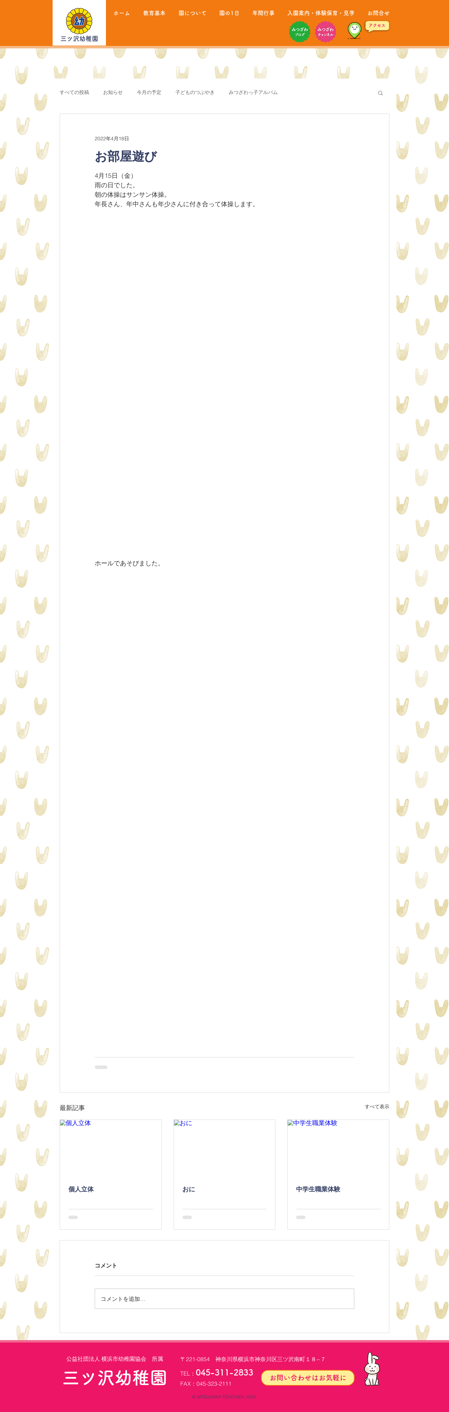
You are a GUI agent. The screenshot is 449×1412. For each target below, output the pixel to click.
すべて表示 (377, 1106)
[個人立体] (110, 1148)
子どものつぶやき (195, 92)
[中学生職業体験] (338, 1148)
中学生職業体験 (318, 1189)
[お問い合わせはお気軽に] (308, 1378)
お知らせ (113, 92)
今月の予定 (149, 92)
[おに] (224, 1148)
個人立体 (81, 1189)
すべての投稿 (74, 92)
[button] (380, 92)
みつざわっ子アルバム (253, 92)
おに (188, 1189)
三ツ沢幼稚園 (79, 38)
